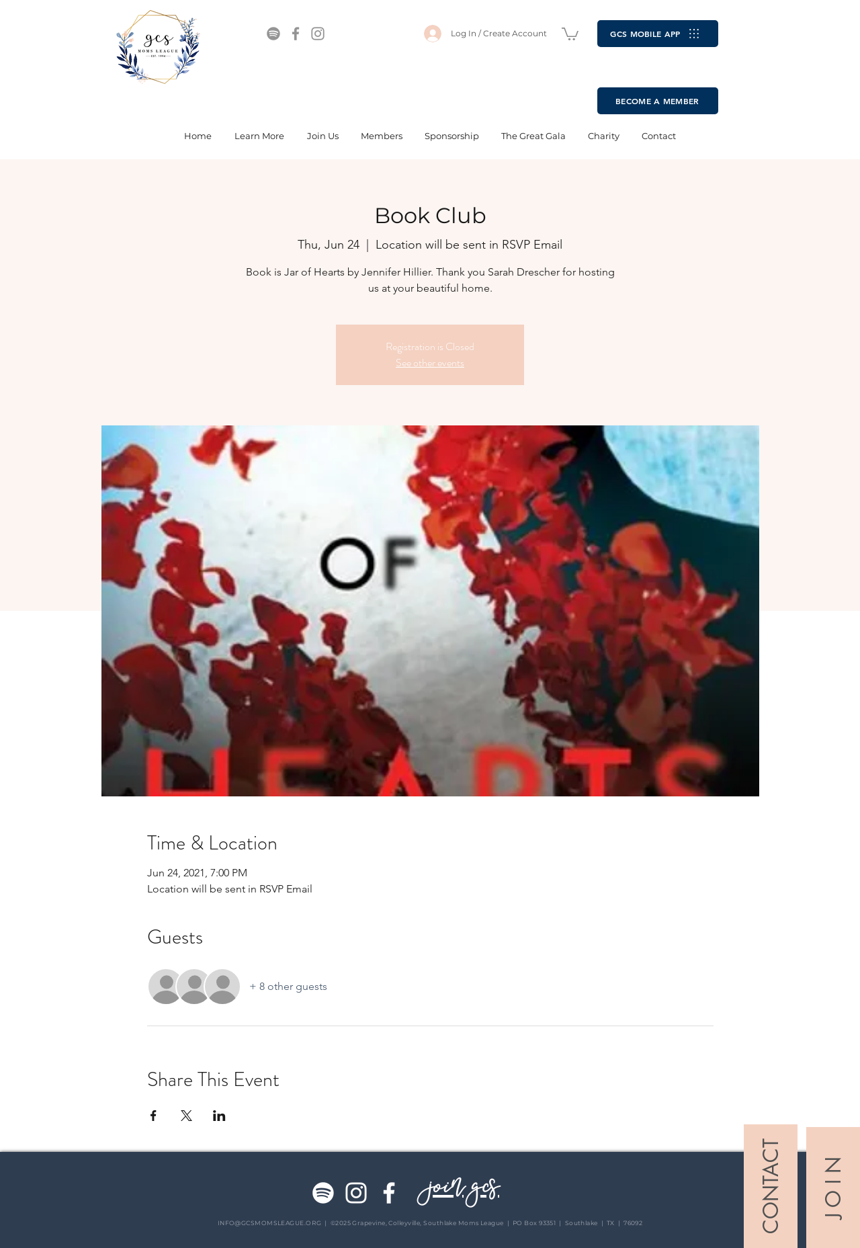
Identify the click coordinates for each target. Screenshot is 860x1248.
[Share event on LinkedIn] (219, 1115)
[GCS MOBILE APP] (657, 33)
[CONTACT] (771, 1186)
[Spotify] (273, 33)
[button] (570, 33)
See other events (430, 362)
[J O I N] (833, 1187)
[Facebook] (295, 33)
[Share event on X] (186, 1115)
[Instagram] (318, 33)
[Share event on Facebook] (153, 1115)
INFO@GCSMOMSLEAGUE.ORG (270, 1222)
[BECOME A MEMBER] (657, 100)
